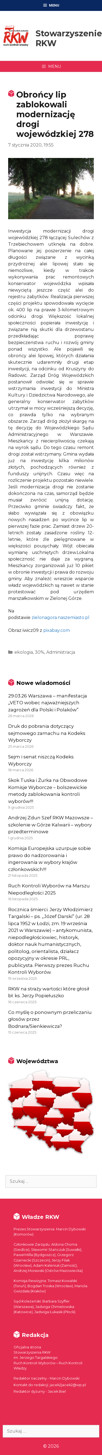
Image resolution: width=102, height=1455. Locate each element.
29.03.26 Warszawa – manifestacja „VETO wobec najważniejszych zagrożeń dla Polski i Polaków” (47, 702)
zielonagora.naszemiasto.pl (60, 617)
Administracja (60, 652)
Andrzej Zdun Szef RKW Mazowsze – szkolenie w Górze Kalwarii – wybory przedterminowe (50, 824)
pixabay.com (56, 630)
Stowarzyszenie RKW (69, 38)
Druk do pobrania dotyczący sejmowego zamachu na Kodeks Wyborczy (46, 733)
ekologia (23, 652)
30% (39, 652)
